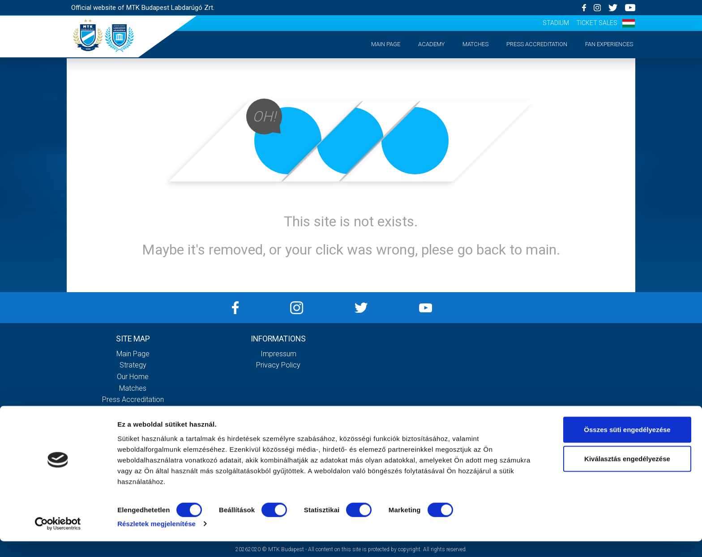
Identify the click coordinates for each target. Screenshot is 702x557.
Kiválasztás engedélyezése (627, 474)
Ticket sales (596, 22)
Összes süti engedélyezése (627, 445)
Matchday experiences (133, 411)
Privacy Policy (278, 365)
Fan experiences (609, 44)
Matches (475, 44)
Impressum (278, 354)
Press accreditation (536, 44)
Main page (385, 44)
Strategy (133, 365)
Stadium (556, 22)
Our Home (133, 376)
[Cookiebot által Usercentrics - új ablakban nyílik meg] (58, 539)
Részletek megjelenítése (156, 539)
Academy (431, 44)
